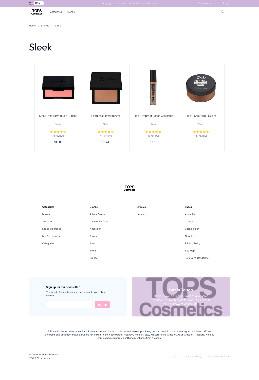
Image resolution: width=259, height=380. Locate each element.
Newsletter (191, 236)
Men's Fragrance (51, 236)
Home (32, 25)
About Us (190, 214)
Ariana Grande (97, 214)
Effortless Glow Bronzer (105, 115)
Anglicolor (95, 228)
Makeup (46, 214)
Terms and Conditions (196, 257)
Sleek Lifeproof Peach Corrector (153, 115)
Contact (189, 221)
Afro (92, 243)
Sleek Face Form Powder (201, 115)
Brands (71, 12)
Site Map (190, 250)
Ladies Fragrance (51, 228)
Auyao (93, 236)
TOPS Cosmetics (39, 358)
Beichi (93, 250)
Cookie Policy (192, 228)
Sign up (102, 304)
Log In (226, 3)
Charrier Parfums (99, 221)
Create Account (206, 3)
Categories (56, 12)
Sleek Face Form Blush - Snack (58, 115)
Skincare (47, 221)
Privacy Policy (192, 243)
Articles (141, 214)
